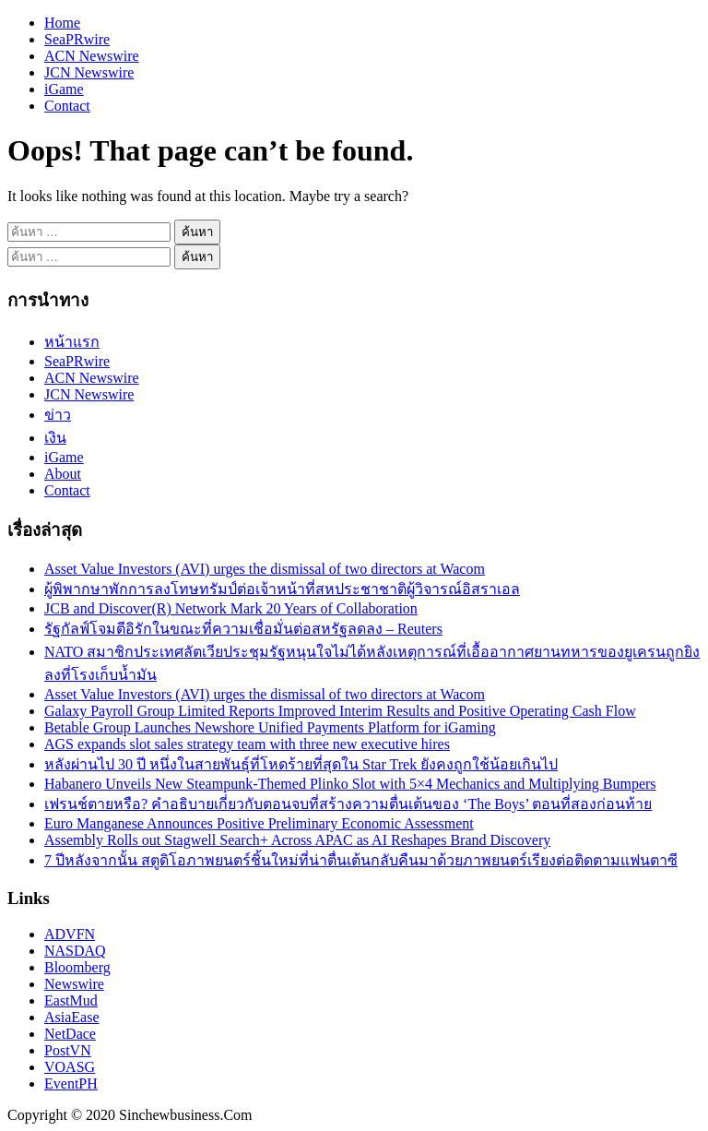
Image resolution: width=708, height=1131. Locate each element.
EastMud (71, 1000)
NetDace (70, 1034)
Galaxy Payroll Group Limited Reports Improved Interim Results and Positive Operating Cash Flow (340, 711)
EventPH (71, 1083)
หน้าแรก (72, 342)
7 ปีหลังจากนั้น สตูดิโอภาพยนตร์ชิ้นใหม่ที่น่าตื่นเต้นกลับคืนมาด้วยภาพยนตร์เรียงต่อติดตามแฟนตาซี (361, 860)
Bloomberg (77, 967)
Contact (67, 105)
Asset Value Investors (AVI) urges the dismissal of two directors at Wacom (264, 569)
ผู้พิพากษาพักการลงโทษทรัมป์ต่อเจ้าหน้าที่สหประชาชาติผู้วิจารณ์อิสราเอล (282, 589)
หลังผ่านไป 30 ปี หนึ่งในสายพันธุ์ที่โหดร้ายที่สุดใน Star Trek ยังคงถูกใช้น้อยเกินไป (301, 764)
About (62, 474)
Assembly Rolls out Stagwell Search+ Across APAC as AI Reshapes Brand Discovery (297, 840)
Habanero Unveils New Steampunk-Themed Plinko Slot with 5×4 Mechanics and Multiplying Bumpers (350, 784)
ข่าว (57, 415)
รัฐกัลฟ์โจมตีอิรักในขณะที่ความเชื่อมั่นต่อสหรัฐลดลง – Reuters (243, 629)
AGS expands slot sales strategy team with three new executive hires (247, 744)
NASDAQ (75, 950)
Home (62, 22)
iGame (64, 89)
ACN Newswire (91, 56)
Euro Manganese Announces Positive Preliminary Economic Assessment (259, 823)
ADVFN (69, 934)
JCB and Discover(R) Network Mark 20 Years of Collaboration (231, 608)
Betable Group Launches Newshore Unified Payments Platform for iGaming (270, 727)
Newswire (74, 984)
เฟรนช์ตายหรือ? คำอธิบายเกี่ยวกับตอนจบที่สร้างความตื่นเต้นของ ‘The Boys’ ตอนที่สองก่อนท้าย (348, 804)
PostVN (67, 1050)
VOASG (69, 1067)
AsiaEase (72, 1017)
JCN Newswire (89, 72)
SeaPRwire (77, 39)
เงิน (55, 438)
